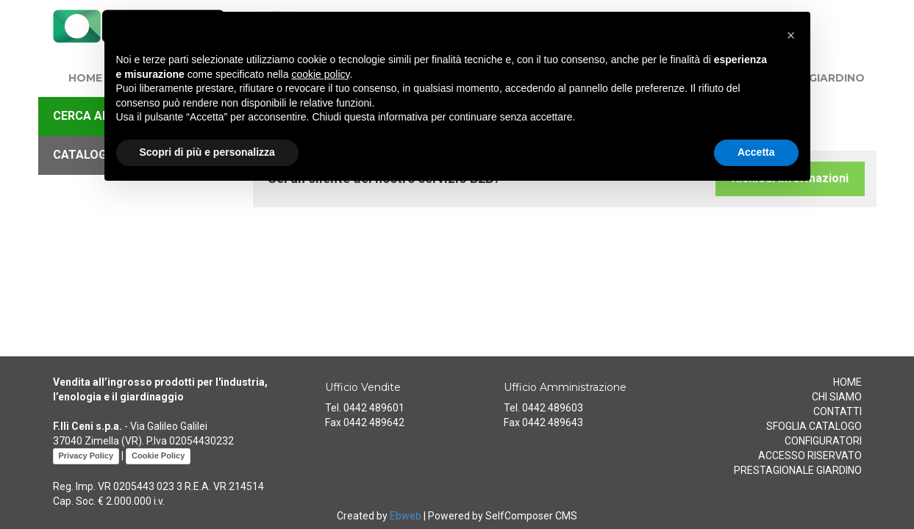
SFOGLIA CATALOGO (814, 426)
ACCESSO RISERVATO (810, 455)
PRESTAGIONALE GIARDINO (798, 470)
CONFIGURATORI (823, 441)
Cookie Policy (158, 455)
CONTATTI (837, 411)
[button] (791, 35)
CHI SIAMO (837, 397)
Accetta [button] (756, 152)
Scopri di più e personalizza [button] (207, 152)
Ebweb (405, 516)
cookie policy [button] (320, 74)
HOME (85, 77)
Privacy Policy (86, 455)
